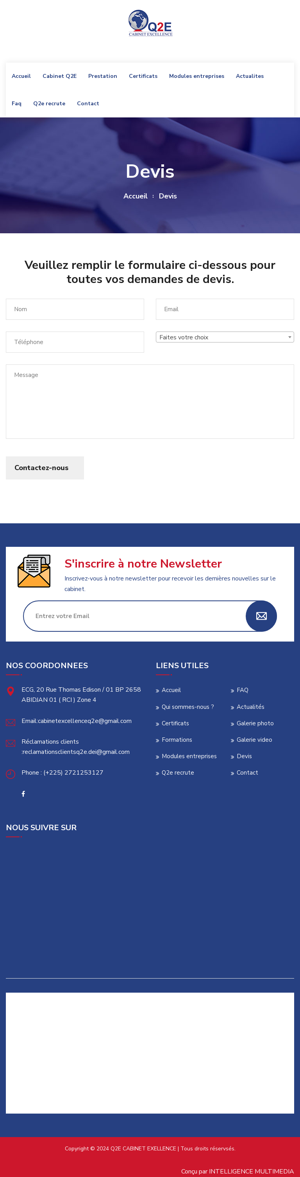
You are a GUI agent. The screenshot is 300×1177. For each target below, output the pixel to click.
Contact (88, 103)
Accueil (21, 76)
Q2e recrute (49, 103)
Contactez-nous (41, 467)
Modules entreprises (196, 76)
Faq (16, 103)
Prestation (102, 76)
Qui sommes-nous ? (188, 707)
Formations (177, 740)
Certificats (143, 76)
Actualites (250, 76)
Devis (244, 756)
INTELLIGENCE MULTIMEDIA (251, 1171)
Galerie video (254, 740)
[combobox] (225, 337)
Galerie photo (255, 723)
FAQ (242, 690)
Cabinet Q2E (60, 76)
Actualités (250, 707)
